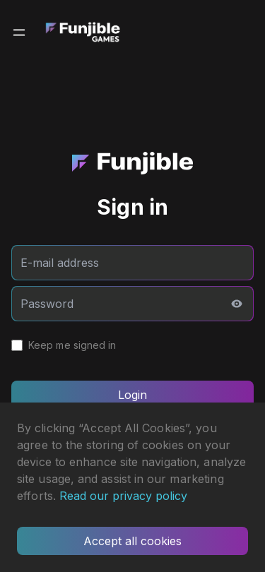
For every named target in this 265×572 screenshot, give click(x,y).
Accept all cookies (132, 541)
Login (132, 395)
